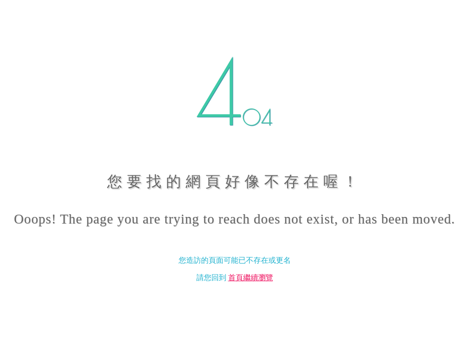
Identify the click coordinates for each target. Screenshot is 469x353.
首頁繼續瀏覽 (250, 278)
